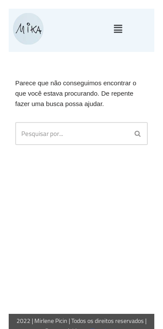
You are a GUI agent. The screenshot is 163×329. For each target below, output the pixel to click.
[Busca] (71, 133)
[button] (117, 29)
